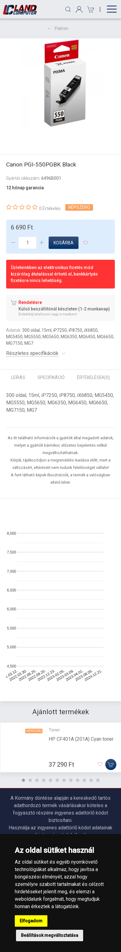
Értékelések (93, 377)
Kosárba (64, 242)
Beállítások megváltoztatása (49, 935)
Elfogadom (31, 920)
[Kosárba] (110, 764)
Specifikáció (51, 377)
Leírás (18, 377)
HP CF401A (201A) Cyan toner (81, 739)
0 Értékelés (50, 208)
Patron (61, 28)
